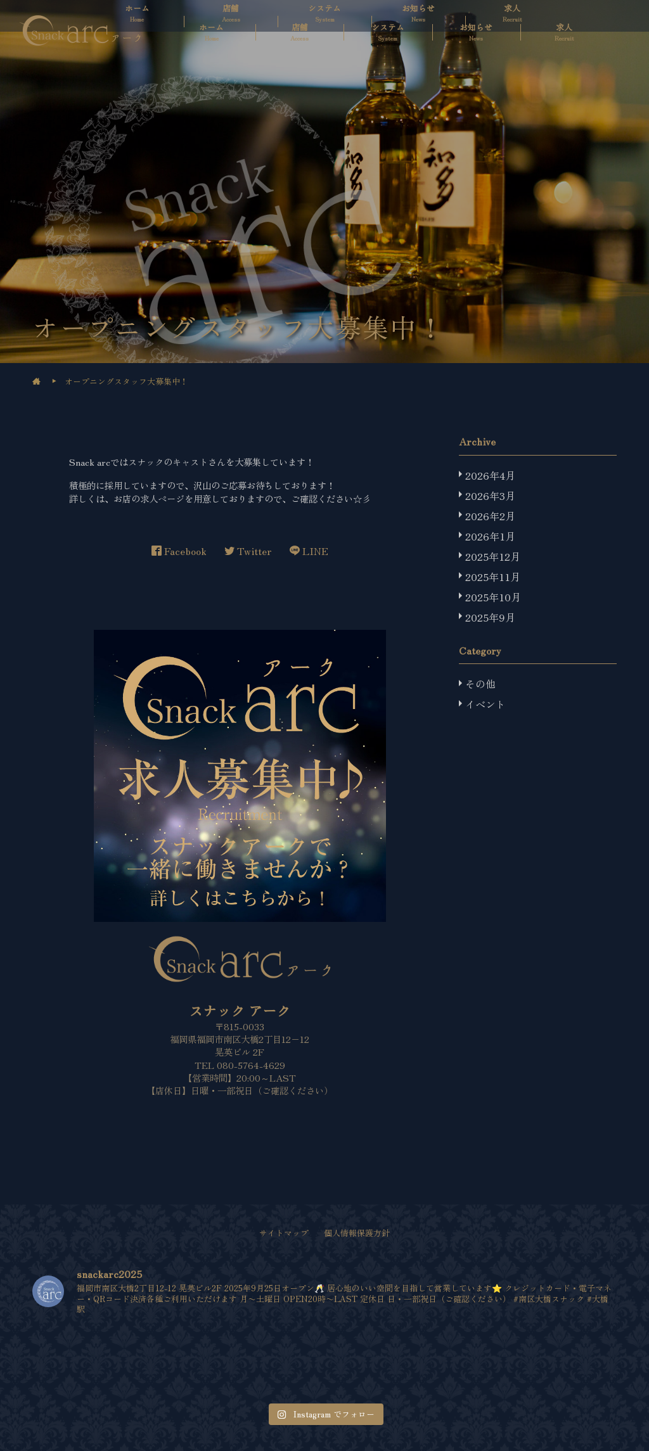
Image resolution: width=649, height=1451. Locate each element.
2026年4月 (490, 475)
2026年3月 (490, 495)
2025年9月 (490, 617)
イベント (485, 704)
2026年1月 (490, 536)
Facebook (179, 550)
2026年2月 (490, 515)
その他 (480, 683)
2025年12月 (492, 556)
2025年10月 (493, 596)
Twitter (248, 550)
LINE (309, 550)
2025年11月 (492, 576)
